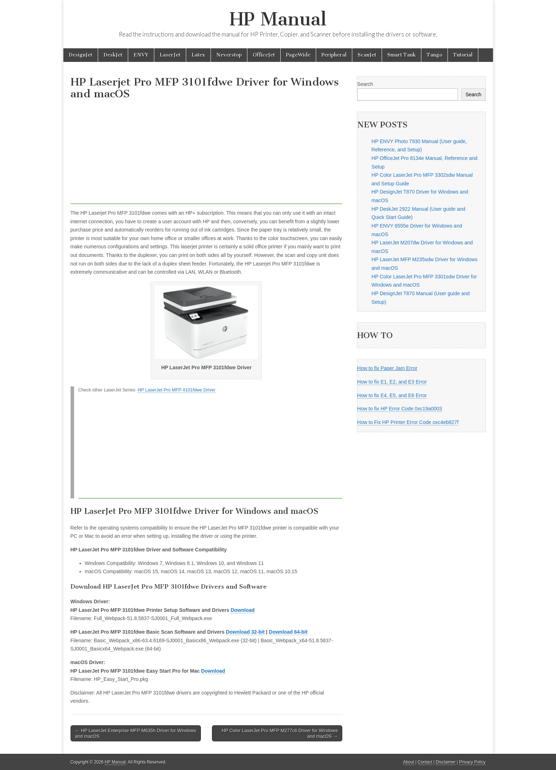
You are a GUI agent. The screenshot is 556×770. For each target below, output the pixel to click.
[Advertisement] (207, 154)
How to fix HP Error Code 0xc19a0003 (399, 408)
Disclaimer (446, 762)
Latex (198, 55)
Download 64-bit (288, 632)
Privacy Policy (472, 762)
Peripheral (334, 55)
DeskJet (112, 55)
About (408, 762)
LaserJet (170, 55)
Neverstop (229, 55)
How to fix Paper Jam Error (387, 368)
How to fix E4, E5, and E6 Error (392, 395)
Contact (425, 762)
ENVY (141, 55)
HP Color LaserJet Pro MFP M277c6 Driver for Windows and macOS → (280, 733)
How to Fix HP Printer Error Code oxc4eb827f (408, 422)
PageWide (298, 55)
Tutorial (463, 55)
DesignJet (80, 55)
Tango (434, 55)
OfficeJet (264, 55)
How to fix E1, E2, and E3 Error (392, 382)
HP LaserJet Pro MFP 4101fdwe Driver (176, 390)
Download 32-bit (245, 632)
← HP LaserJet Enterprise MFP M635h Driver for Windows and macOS (135, 733)
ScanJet (367, 55)
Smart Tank (401, 55)
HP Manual (278, 19)
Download (243, 610)
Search (365, 84)
